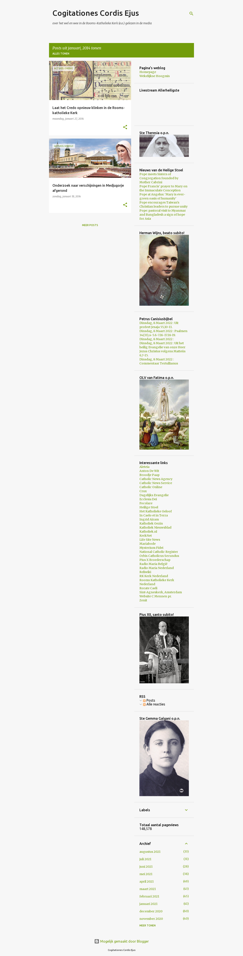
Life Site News (149, 540)
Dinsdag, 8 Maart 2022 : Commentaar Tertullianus (158, 361)
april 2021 (146, 881)
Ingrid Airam (149, 519)
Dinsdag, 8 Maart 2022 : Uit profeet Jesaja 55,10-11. (158, 325)
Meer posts (90, 225)
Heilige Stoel (148, 507)
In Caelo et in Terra (153, 515)
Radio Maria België (153, 564)
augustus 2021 (150, 852)
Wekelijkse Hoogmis (154, 76)
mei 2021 (145, 874)
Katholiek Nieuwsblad (155, 527)
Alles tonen (60, 53)
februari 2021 (149, 896)
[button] (125, 127)
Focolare (145, 503)
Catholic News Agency (155, 479)
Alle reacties (154, 704)
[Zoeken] (191, 14)
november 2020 (151, 919)
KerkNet (145, 535)
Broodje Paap (149, 475)
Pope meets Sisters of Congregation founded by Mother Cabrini (158, 178)
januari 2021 (148, 904)
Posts (149, 700)
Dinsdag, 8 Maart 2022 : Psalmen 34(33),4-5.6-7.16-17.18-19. (163, 333)
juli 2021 (145, 859)
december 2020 (150, 911)
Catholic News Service (155, 483)
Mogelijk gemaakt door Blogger (121, 941)
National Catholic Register (158, 552)
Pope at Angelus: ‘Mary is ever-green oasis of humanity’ (162, 196)
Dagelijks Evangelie (154, 495)
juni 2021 (146, 867)
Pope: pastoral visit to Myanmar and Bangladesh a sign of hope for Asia (162, 215)
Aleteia (144, 467)
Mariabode (147, 544)
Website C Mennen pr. (155, 596)
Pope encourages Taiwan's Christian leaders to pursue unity (163, 204)
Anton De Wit (149, 471)
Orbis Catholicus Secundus (159, 556)
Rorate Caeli (148, 588)
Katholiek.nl (148, 531)
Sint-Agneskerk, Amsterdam (160, 592)
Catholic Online (150, 487)
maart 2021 (147, 889)
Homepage (147, 72)
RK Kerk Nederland (153, 576)
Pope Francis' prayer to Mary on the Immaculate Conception (163, 188)
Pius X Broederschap (154, 560)
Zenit (143, 600)
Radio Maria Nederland (156, 568)
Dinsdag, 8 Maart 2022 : (156, 339)
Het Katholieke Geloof (155, 511)
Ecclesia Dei (148, 499)
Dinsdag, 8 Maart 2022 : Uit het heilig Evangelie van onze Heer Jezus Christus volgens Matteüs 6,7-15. (162, 349)
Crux (143, 491)
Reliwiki (145, 572)
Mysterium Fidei (151, 548)
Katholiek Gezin (151, 523)
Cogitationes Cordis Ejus (95, 13)
